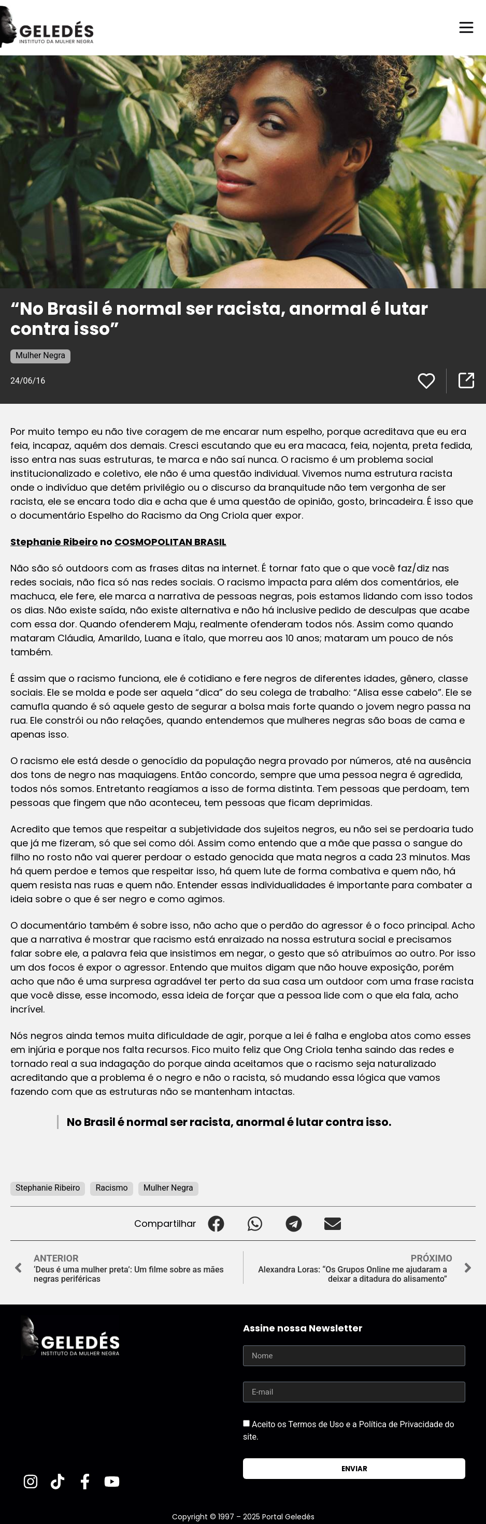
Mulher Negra (40, 355)
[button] (215, 1223)
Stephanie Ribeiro (54, 541)
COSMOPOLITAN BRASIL (170, 541)
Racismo (111, 1188)
